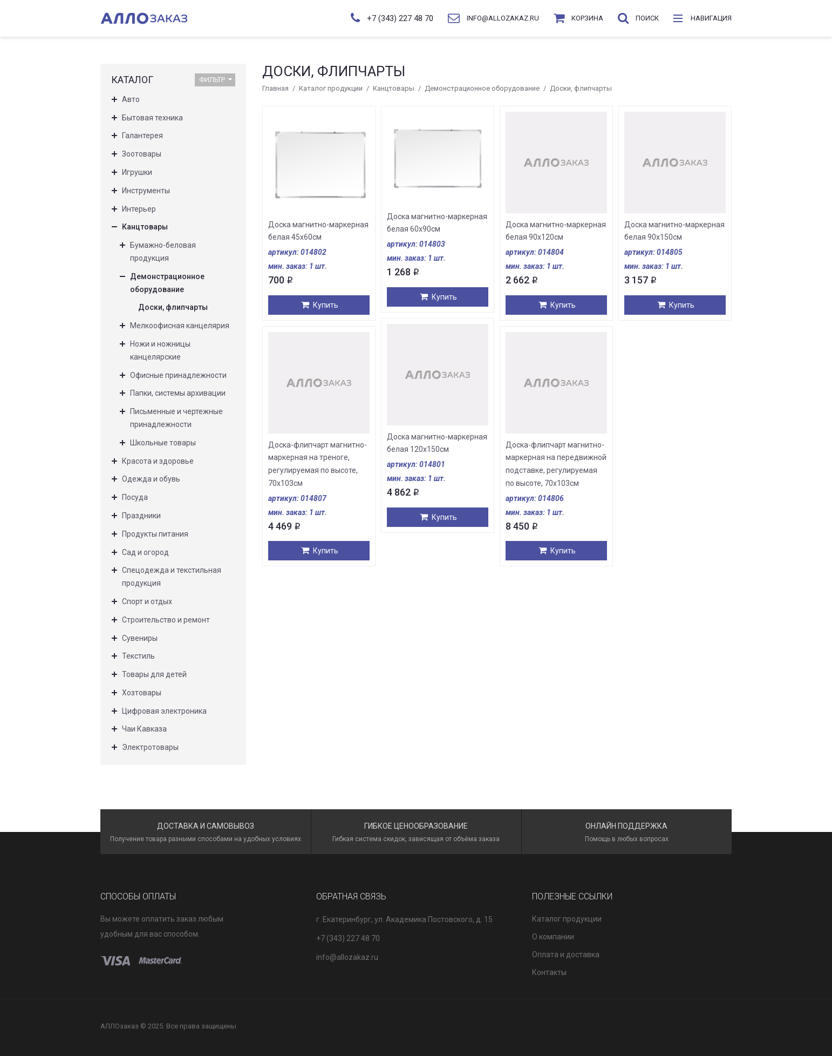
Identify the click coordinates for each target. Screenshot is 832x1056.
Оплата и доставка (565, 954)
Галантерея (142, 135)
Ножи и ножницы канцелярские (160, 350)
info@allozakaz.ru (347, 957)
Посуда (135, 497)
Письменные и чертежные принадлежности (176, 418)
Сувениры (140, 638)
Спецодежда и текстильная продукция (171, 576)
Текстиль (138, 656)
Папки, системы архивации (178, 393)
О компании (553, 936)
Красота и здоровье (158, 461)
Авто (131, 99)
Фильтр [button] (215, 80)
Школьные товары (163, 442)
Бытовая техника (152, 117)
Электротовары (150, 747)
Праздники (141, 515)
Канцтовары (393, 88)
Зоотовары (141, 154)
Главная (275, 88)
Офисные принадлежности (178, 375)
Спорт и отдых (147, 601)
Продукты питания (155, 534)
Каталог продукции (331, 88)
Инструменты (146, 190)
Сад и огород (145, 552)
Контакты (549, 972)
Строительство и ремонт (166, 619)
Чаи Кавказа (144, 729)
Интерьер (139, 209)
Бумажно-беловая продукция (163, 251)
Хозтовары (141, 692)
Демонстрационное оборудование (482, 88)
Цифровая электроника (164, 711)
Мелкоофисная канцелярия (179, 325)
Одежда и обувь (151, 479)
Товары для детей (154, 674)
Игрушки (137, 172)
